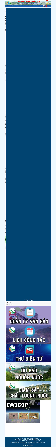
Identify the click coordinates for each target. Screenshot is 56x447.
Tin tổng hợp (9, 302)
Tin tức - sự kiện (28, 300)
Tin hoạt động (9, 304)
